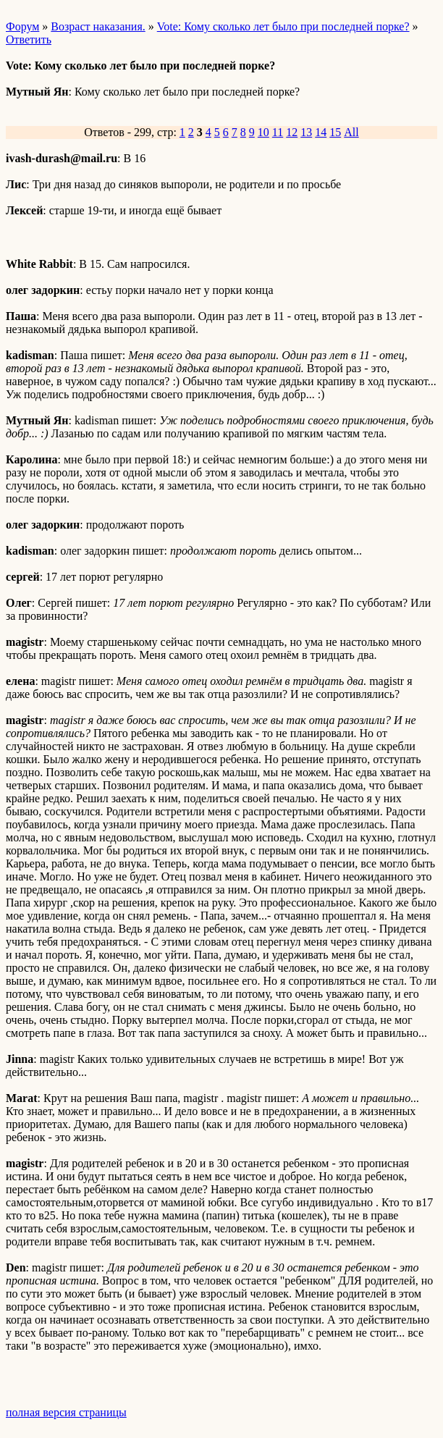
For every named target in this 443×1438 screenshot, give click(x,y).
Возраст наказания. (98, 26)
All (351, 132)
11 (277, 132)
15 (335, 132)
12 (292, 132)
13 (306, 132)
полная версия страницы (66, 1412)
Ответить (28, 39)
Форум (22, 26)
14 (320, 132)
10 (263, 132)
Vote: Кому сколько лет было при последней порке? (283, 26)
